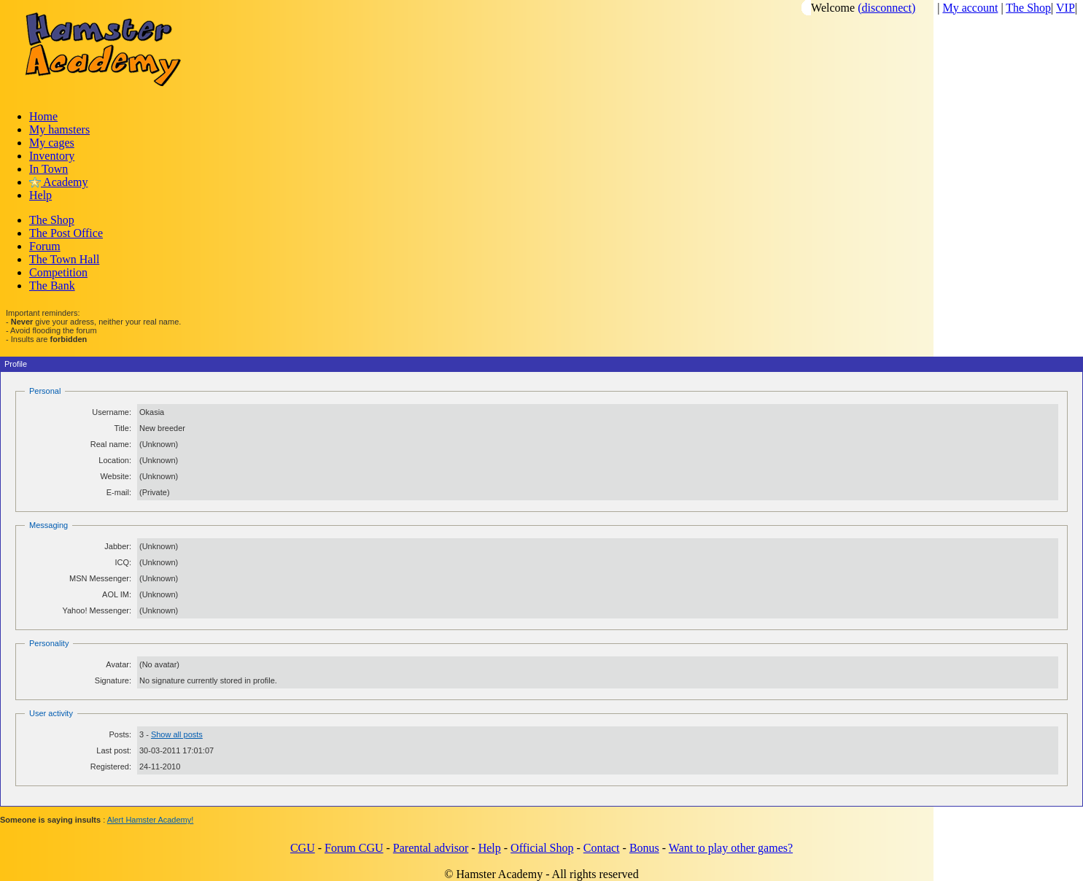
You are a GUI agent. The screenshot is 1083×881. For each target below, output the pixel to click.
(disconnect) (886, 7)
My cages (51, 142)
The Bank (52, 285)
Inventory (51, 156)
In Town (48, 169)
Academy (58, 182)
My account (970, 7)
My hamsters (59, 129)
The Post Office (66, 233)
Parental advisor (431, 848)
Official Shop (542, 848)
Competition (58, 272)
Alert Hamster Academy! (150, 819)
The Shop (1028, 7)
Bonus (644, 848)
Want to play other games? (731, 848)
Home (43, 116)
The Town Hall (64, 259)
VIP (1065, 7)
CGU (302, 848)
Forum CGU (354, 848)
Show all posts (177, 734)
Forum (45, 246)
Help (40, 195)
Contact (601, 848)
